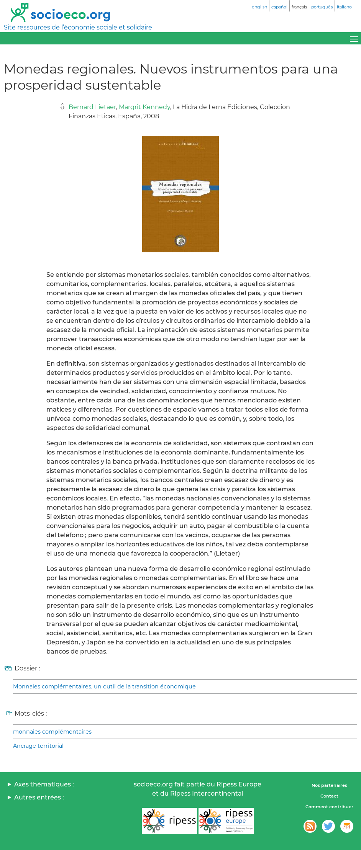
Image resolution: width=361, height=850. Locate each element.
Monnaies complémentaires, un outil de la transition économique (104, 686)
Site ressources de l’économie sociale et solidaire (78, 27)
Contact (329, 796)
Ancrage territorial (38, 745)
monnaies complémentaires (52, 731)
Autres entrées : (39, 797)
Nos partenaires (329, 785)
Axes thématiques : (44, 784)
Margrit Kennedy (144, 107)
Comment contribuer (329, 806)
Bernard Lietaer (92, 107)
